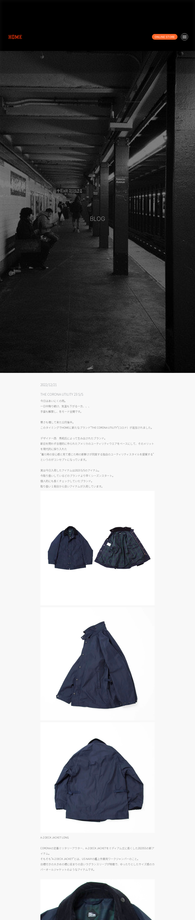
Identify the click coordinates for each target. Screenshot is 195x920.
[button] (184, 36)
